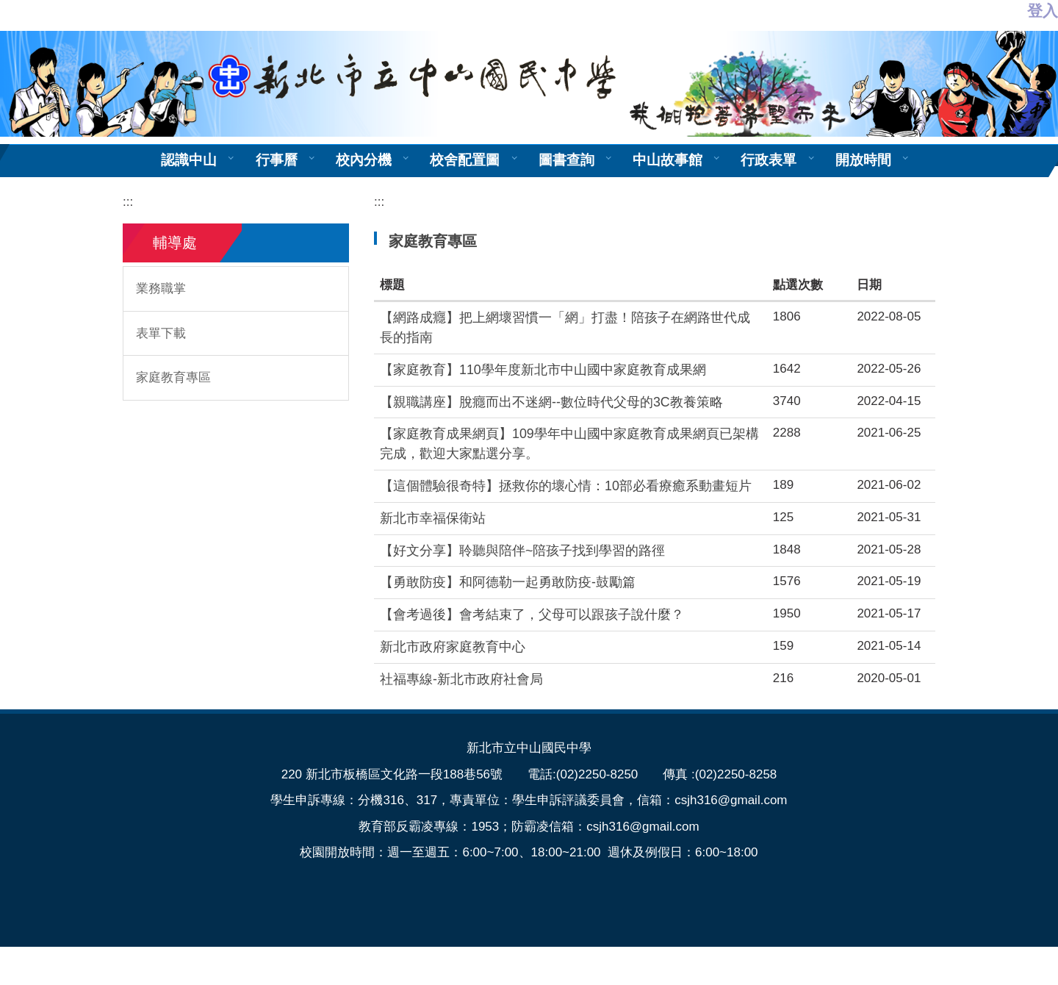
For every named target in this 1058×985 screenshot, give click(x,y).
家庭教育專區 (173, 377)
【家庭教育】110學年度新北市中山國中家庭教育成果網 (543, 369)
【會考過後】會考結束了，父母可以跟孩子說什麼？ (532, 614)
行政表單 (768, 160)
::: (128, 202)
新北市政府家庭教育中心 (452, 647)
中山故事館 (667, 160)
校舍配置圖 (465, 160)
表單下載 (161, 333)
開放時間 (863, 160)
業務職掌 (161, 289)
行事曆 (277, 160)
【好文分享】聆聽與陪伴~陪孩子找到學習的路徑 (522, 550)
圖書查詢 (566, 160)
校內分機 (364, 160)
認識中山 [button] (189, 160)
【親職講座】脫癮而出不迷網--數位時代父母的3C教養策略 (551, 402)
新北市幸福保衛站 (433, 518)
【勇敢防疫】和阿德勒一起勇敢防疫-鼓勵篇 (508, 582)
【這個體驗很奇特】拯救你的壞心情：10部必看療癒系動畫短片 (566, 486)
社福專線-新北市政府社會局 (461, 679)
